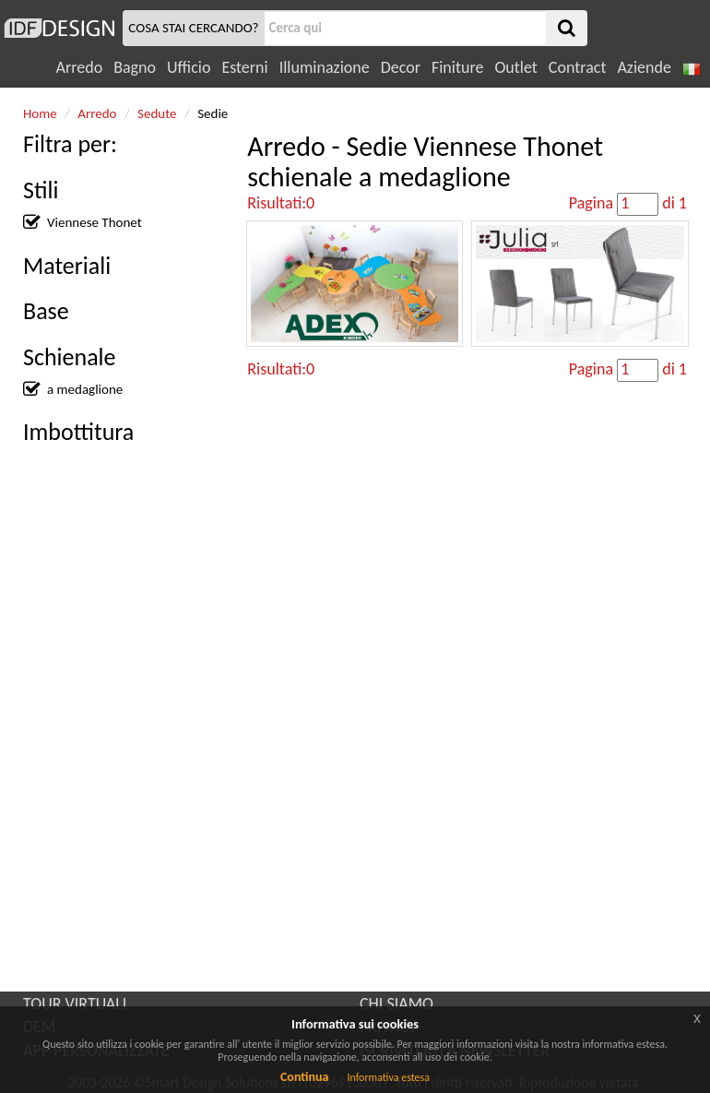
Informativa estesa (388, 1077)
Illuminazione (324, 67)
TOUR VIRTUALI (74, 1003)
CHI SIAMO (396, 1003)
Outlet (515, 67)
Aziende (643, 67)
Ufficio (188, 67)
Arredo (79, 67)
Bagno (134, 67)
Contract (578, 67)
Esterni (244, 67)
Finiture (457, 67)
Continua (304, 1077)
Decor (400, 67)
